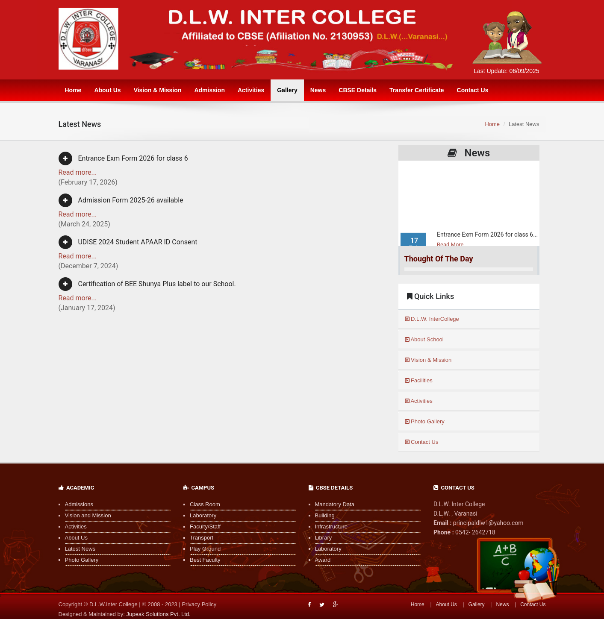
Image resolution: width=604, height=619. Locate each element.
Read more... (78, 172)
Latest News (80, 549)
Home (73, 90)
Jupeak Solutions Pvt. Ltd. (158, 614)
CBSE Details (358, 90)
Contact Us (473, 90)
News (318, 90)
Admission (209, 90)
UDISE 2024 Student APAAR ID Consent (128, 242)
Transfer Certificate (416, 90)
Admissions (79, 504)
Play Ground (205, 549)
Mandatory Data (335, 504)
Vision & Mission (158, 90)
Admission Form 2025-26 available (121, 200)
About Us (107, 90)
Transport (201, 537)
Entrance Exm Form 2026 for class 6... (487, 239)
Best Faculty (205, 560)
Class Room (205, 504)
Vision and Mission (88, 515)
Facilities (419, 380)
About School (424, 339)
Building (325, 515)
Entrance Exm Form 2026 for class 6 (123, 158)
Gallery (287, 90)
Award (323, 560)
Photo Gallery (425, 421)
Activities (251, 90)
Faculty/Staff (205, 526)
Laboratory (203, 515)
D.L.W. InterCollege (432, 319)
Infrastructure (331, 526)
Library (323, 537)
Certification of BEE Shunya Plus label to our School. (147, 284)
